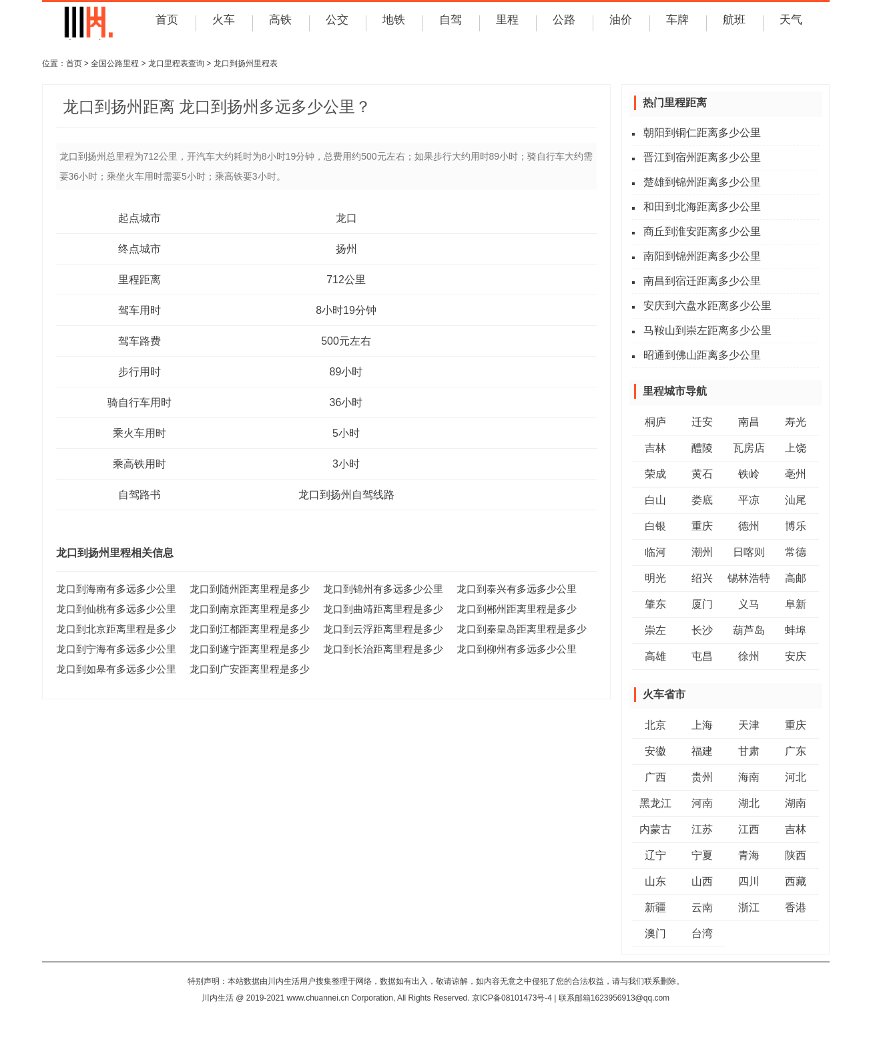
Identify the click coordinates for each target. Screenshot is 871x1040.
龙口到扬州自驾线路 (346, 494)
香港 (795, 907)
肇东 (655, 604)
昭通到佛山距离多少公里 (702, 355)
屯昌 (702, 656)
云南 (702, 907)
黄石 (702, 474)
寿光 (795, 421)
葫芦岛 (749, 630)
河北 (795, 777)
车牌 (676, 22)
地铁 (392, 22)
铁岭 (749, 474)
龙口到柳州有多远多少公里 (513, 648)
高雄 (655, 656)
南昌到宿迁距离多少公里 (702, 281)
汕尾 (795, 500)
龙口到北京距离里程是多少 (112, 628)
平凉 (749, 500)
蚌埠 (795, 630)
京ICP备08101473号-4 (512, 998)
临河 (655, 552)
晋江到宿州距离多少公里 (702, 157)
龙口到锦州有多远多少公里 (379, 588)
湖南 (795, 803)
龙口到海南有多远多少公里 (112, 588)
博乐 (795, 526)
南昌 (749, 421)
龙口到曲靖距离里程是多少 (379, 608)
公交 (336, 22)
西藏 (795, 881)
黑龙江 (655, 803)
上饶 (795, 448)
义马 (749, 604)
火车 (222, 22)
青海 (749, 855)
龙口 (346, 218)
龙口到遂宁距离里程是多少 (246, 648)
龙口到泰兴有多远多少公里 (513, 588)
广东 (795, 751)
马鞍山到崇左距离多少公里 (707, 330)
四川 (749, 881)
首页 (166, 22)
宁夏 (702, 855)
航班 (733, 22)
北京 (655, 725)
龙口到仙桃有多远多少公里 (112, 608)
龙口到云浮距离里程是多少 (379, 628)
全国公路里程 (115, 63)
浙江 (749, 907)
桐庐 (655, 421)
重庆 (702, 526)
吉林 (655, 448)
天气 (790, 22)
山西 (702, 881)
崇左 (655, 630)
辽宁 (655, 855)
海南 (749, 777)
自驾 (449, 22)
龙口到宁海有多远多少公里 (112, 648)
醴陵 (702, 448)
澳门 (655, 933)
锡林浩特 (749, 578)
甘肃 (749, 751)
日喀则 (749, 552)
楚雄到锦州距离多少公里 (702, 182)
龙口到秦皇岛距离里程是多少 (517, 628)
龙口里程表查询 (176, 63)
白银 (655, 526)
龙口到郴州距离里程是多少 (513, 608)
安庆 (795, 656)
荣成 (655, 474)
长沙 (702, 630)
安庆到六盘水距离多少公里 (707, 305)
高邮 (795, 578)
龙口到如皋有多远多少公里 (112, 668)
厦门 (702, 604)
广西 (655, 777)
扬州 (346, 248)
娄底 (702, 500)
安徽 (655, 751)
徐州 (749, 656)
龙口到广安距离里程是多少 (246, 668)
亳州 (795, 474)
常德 (795, 552)
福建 (702, 751)
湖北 (749, 803)
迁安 (702, 421)
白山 (655, 500)
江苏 (702, 829)
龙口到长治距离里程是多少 (379, 648)
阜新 (795, 604)
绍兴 (702, 578)
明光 (655, 578)
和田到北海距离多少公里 (702, 206)
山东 (655, 881)
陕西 (795, 855)
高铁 (279, 22)
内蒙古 (655, 829)
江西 (749, 829)
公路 (563, 22)
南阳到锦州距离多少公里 (702, 256)
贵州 (702, 777)
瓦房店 (749, 448)
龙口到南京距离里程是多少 (246, 608)
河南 (702, 803)
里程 (506, 22)
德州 (749, 526)
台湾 (702, 933)
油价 (619, 22)
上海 (702, 725)
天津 (749, 725)
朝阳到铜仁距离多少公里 (702, 132)
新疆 (655, 907)
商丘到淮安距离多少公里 (702, 231)
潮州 (702, 552)
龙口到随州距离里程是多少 (246, 588)
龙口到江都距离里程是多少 (246, 628)
